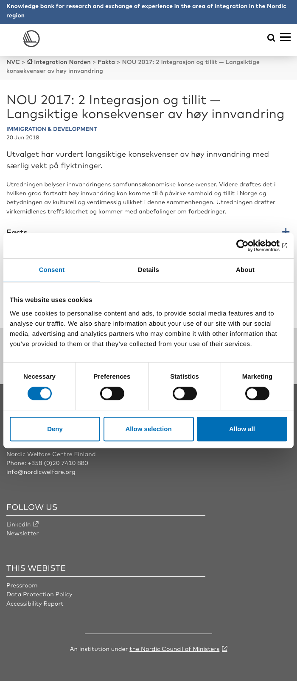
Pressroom (22, 585)
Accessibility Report (35, 603)
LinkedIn (18, 524)
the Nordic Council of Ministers (174, 649)
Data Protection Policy (39, 594)
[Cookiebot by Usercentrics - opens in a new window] (250, 245)
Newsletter (22, 533)
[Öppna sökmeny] (271, 38)
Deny (55, 428)
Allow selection (148, 428)
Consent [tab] (52, 270)
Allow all (242, 428)
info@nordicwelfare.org (41, 472)
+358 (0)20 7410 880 (58, 463)
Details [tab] (148, 270)
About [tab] (245, 270)
